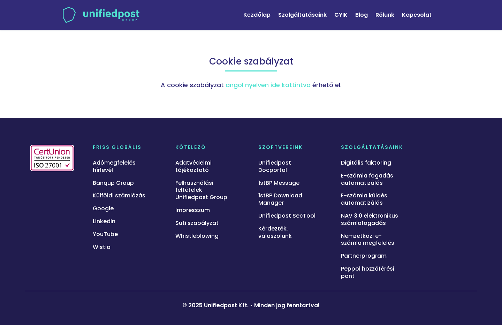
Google (103, 208)
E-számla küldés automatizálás (364, 199)
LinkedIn (104, 221)
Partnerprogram (364, 256)
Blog (361, 15)
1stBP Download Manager (280, 199)
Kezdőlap (257, 15)
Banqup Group (113, 183)
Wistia (102, 247)
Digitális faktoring (366, 163)
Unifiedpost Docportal (274, 166)
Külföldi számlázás (119, 195)
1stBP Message (278, 183)
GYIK (341, 15)
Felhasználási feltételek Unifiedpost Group (201, 191)
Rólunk (384, 15)
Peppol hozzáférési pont (367, 272)
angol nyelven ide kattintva (268, 85)
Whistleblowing (197, 236)
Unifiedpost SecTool (286, 216)
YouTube (105, 234)
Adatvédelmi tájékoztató (193, 166)
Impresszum (192, 210)
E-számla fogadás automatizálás (367, 179)
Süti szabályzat (197, 223)
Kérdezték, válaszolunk (275, 232)
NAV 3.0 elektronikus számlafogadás (369, 219)
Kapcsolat (417, 15)
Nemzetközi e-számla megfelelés (367, 240)
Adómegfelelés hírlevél (114, 166)
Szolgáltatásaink (302, 15)
